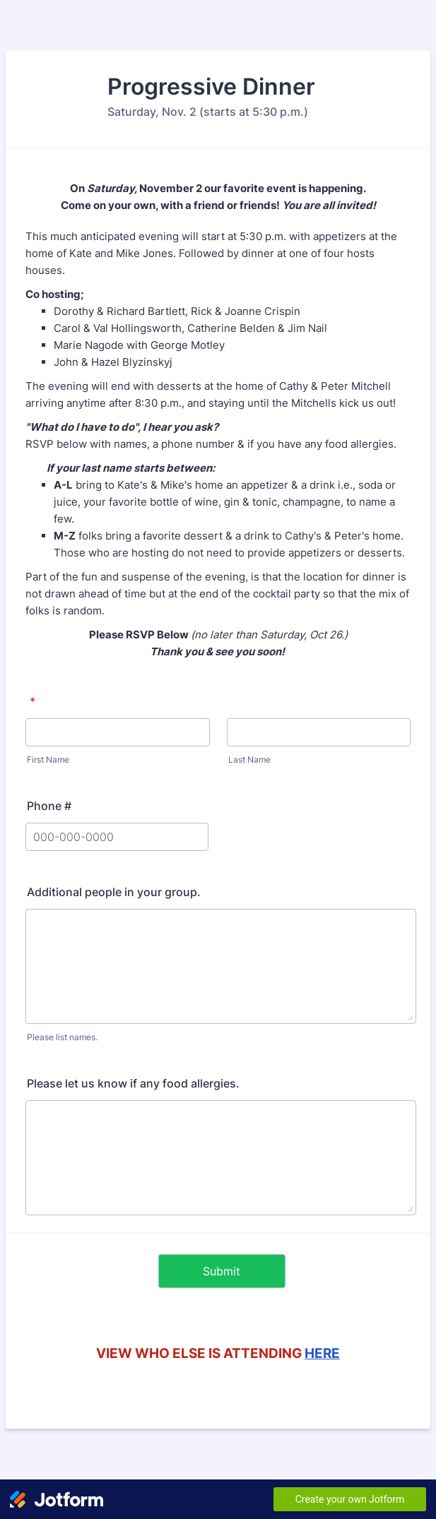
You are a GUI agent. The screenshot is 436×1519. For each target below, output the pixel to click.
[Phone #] (116, 837)
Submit (221, 1271)
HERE (322, 1353)
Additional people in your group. (114, 892)
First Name (48, 759)
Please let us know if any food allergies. (133, 1083)
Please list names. (62, 1037)
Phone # (49, 806)
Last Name (249, 759)
